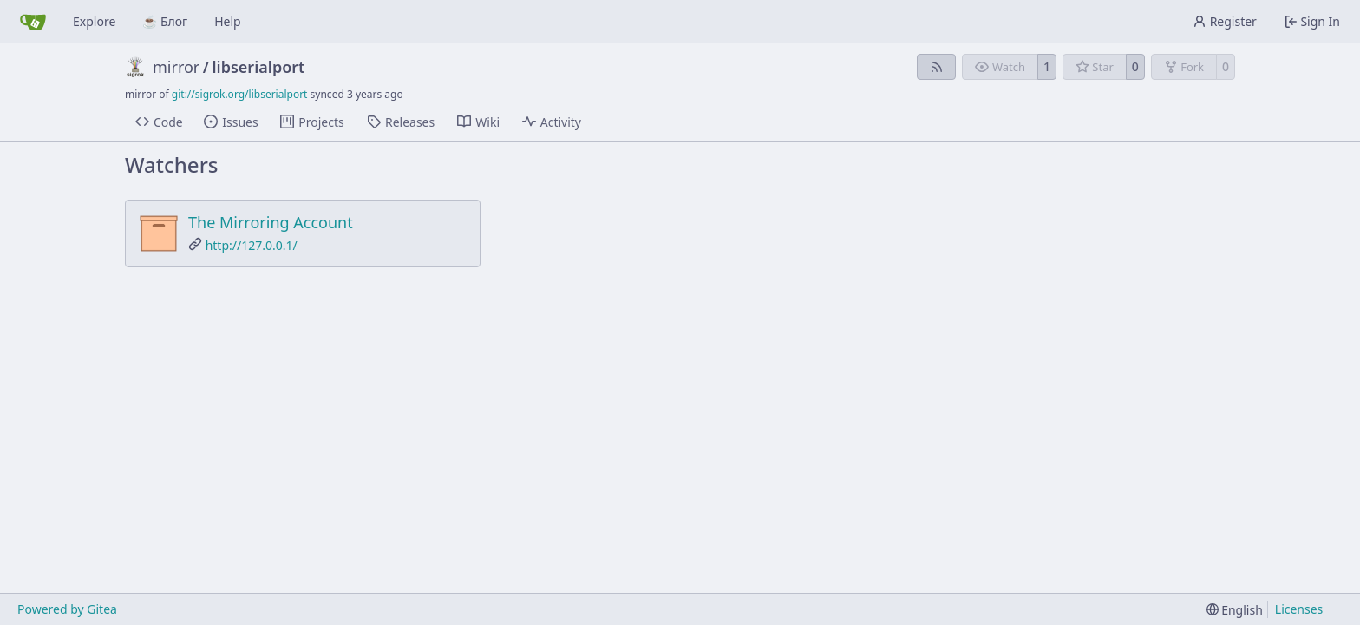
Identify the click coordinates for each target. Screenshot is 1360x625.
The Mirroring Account (270, 222)
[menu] (1234, 610)
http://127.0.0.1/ (252, 245)
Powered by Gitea (67, 609)
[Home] (33, 21)
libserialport (258, 67)
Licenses (1299, 609)
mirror (176, 67)
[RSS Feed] (937, 67)
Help (227, 21)
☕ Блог (164, 21)
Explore (94, 21)
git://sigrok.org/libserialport (240, 94)
